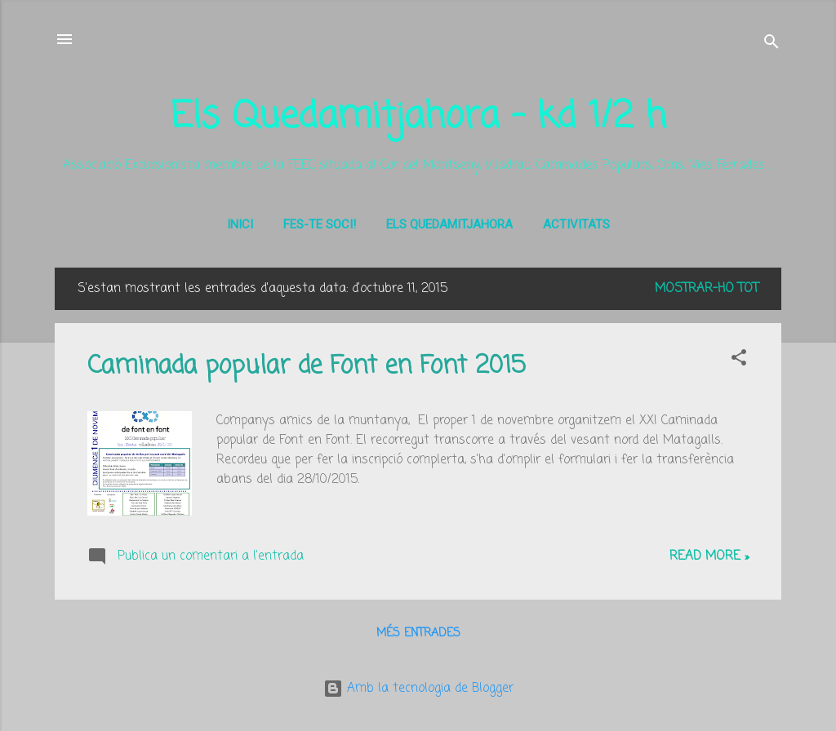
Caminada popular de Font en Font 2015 (306, 366)
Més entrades (418, 633)
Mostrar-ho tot (706, 289)
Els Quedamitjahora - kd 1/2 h (418, 117)
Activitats (576, 224)
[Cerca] (771, 44)
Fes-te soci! (319, 224)
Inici (240, 224)
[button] (739, 361)
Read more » (709, 556)
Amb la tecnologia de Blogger (418, 689)
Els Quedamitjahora (449, 224)
